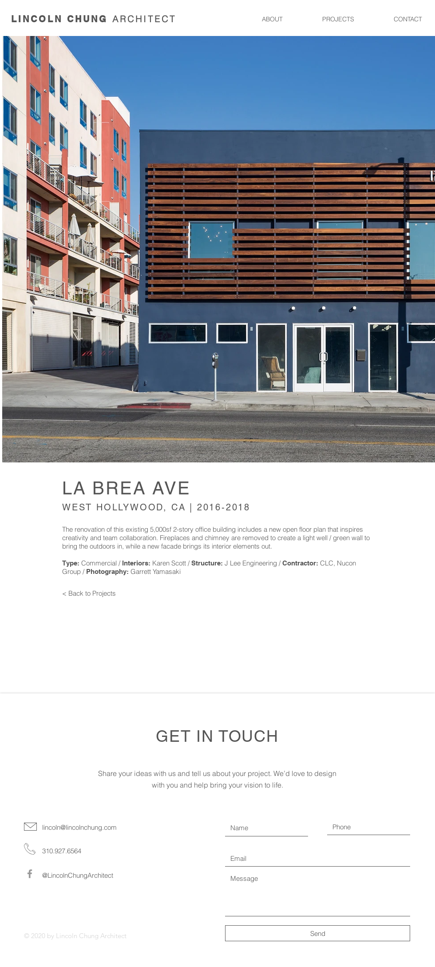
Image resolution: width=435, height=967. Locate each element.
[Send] (317, 933)
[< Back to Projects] (90, 593)
